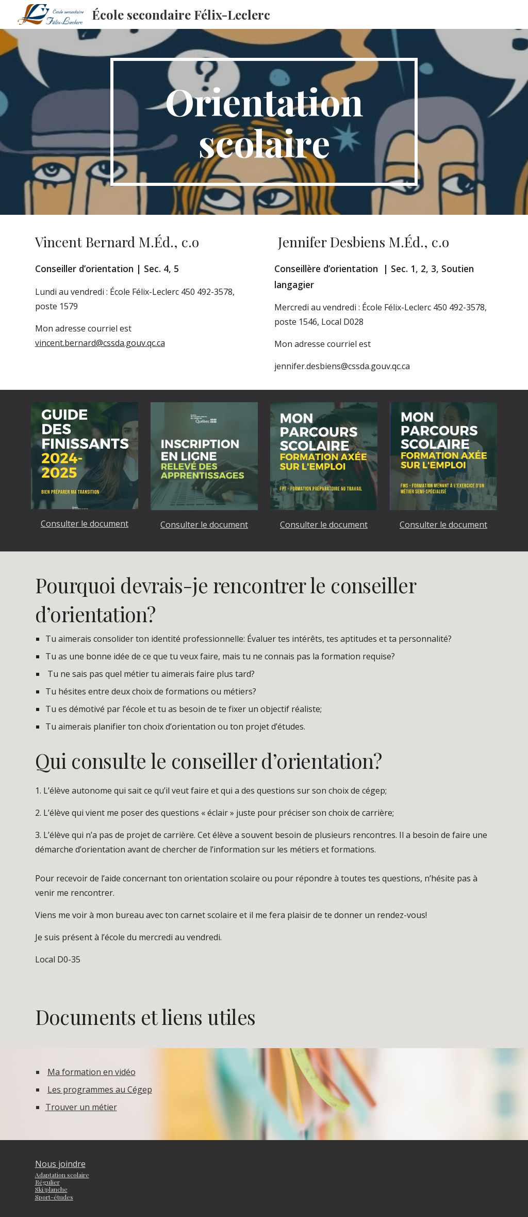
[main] (263, 122)
